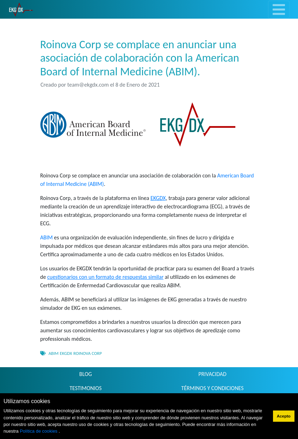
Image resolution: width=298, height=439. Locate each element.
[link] (20, 9)
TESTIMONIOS (85, 388)
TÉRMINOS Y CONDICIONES (212, 388)
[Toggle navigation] (279, 9)
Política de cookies (39, 431)
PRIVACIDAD (212, 374)
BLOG (85, 374)
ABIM (46, 237)
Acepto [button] (284, 416)
